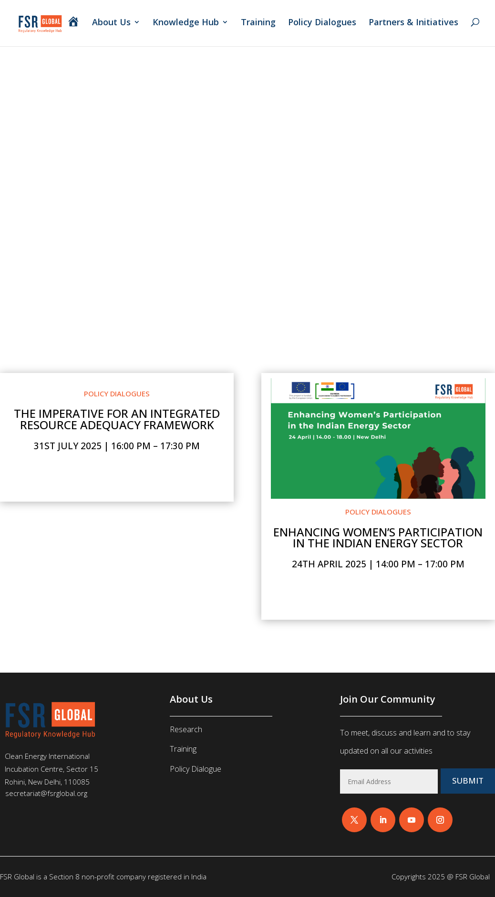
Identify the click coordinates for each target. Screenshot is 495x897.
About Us (111, 23)
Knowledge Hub (186, 23)
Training (258, 23)
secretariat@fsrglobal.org (46, 793)
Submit (468, 781)
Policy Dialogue (195, 769)
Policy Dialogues (322, 23)
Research (186, 729)
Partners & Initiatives (415, 23)
